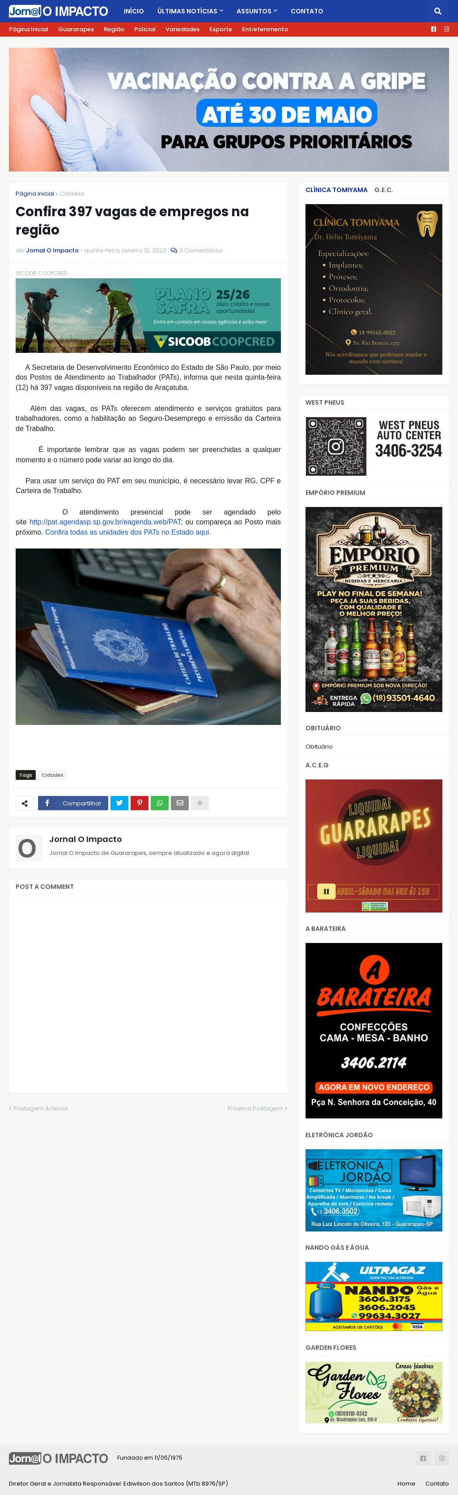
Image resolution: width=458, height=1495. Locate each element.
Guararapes (76, 29)
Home (407, 1483)
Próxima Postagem (255, 1108)
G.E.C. (383, 189)
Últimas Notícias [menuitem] (187, 11)
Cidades (72, 193)
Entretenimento (265, 29)
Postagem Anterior (40, 1108)
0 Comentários (201, 250)
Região (114, 29)
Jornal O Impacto (85, 839)
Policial (145, 29)
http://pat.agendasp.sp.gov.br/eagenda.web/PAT (105, 522)
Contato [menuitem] (307, 11)
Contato (437, 1483)
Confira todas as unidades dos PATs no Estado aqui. (128, 532)
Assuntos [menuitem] (254, 11)
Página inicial (35, 193)
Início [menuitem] (134, 11)
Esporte (220, 29)
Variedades (182, 29)
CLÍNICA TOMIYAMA (336, 189)
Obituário (319, 746)
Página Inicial (28, 29)
